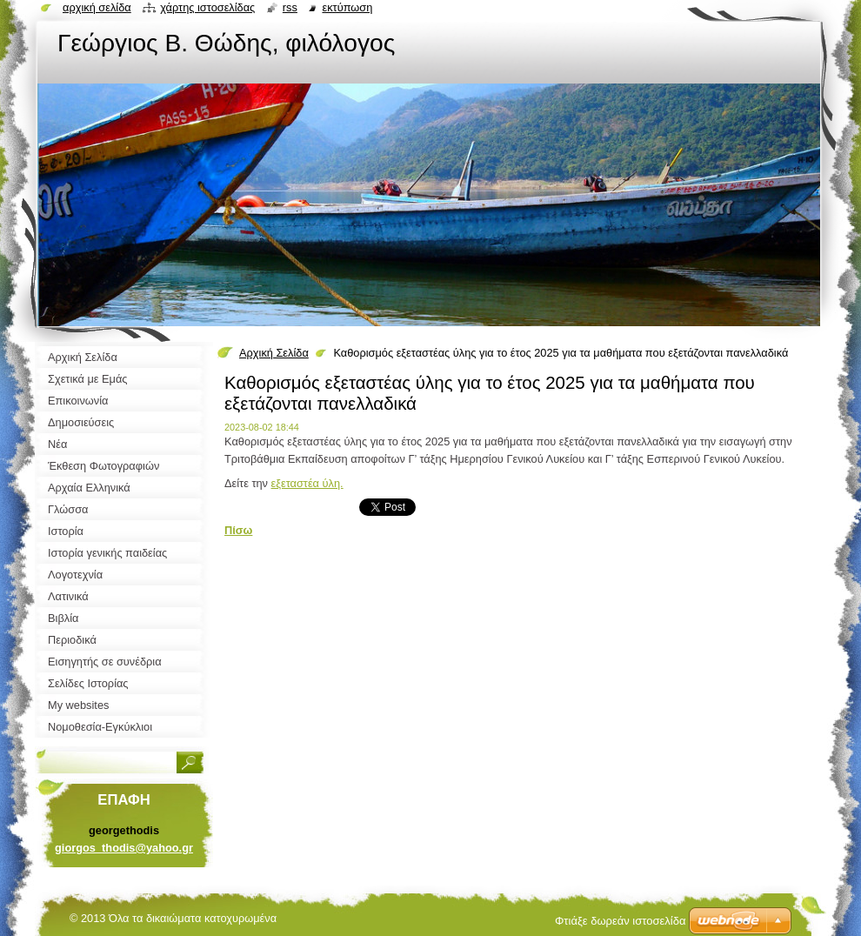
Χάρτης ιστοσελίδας (207, 7)
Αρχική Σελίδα (274, 352)
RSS (290, 7)
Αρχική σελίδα (97, 7)
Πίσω (238, 530)
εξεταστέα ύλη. (307, 483)
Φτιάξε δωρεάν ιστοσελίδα (620, 920)
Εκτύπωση (347, 7)
